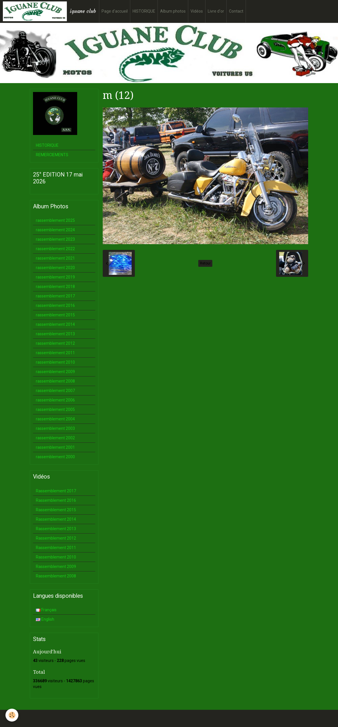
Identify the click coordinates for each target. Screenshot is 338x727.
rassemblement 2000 (55, 456)
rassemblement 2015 (55, 315)
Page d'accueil (115, 11)
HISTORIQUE (144, 11)
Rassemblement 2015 (56, 509)
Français (46, 610)
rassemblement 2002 (55, 438)
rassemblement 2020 (55, 267)
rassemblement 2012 (55, 343)
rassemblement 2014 (55, 324)
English (45, 619)
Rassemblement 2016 (56, 500)
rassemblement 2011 (55, 352)
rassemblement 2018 (55, 286)
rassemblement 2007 (55, 390)
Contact (236, 11)
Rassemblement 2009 (56, 566)
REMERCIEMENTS (52, 154)
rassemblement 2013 (55, 334)
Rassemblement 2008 (56, 576)
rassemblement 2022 (55, 248)
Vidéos (197, 11)
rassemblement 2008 (55, 381)
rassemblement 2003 (55, 428)
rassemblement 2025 (55, 220)
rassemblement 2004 (55, 419)
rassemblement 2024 (55, 230)
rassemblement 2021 (55, 258)
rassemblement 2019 (55, 277)
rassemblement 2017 (55, 296)
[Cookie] (12, 715)
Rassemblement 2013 (56, 528)
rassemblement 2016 (55, 305)
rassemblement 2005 (55, 409)
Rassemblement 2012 (56, 538)
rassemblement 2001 (55, 447)
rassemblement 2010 (55, 362)
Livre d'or (216, 11)
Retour (205, 263)
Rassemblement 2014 (56, 519)
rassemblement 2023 (55, 239)
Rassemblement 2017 (56, 491)
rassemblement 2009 (55, 371)
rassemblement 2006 (55, 400)
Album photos (173, 11)
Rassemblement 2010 (56, 557)
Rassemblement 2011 (56, 547)
